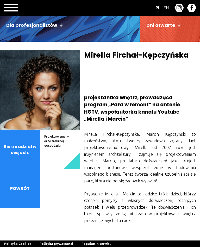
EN (166, 7)
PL (157, 7)
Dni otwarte (160, 25)
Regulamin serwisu (96, 243)
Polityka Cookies (17, 243)
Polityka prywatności (56, 243)
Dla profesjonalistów (31, 25)
